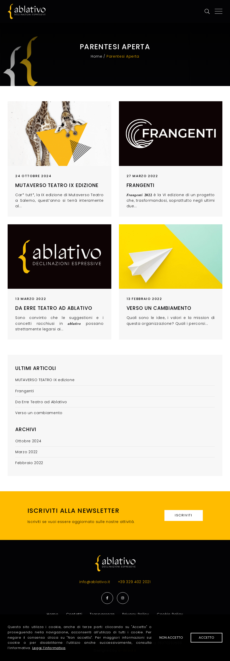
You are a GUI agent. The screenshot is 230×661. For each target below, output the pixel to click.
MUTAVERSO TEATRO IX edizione (57, 185)
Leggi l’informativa (49, 648)
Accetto (206, 637)
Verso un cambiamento (159, 308)
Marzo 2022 (26, 451)
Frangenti (141, 185)
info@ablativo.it (94, 581)
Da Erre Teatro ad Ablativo (53, 308)
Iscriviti (183, 515)
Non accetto (171, 637)
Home (96, 56)
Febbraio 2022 (29, 462)
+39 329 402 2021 (134, 581)
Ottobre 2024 (28, 441)
